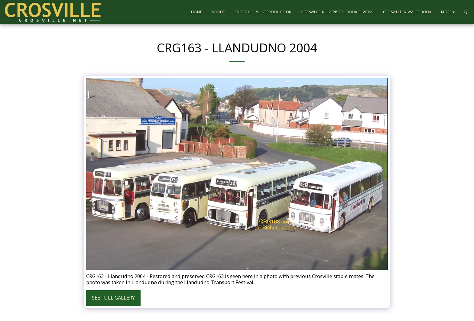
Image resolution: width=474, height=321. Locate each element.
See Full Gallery (113, 297)
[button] (465, 12)
